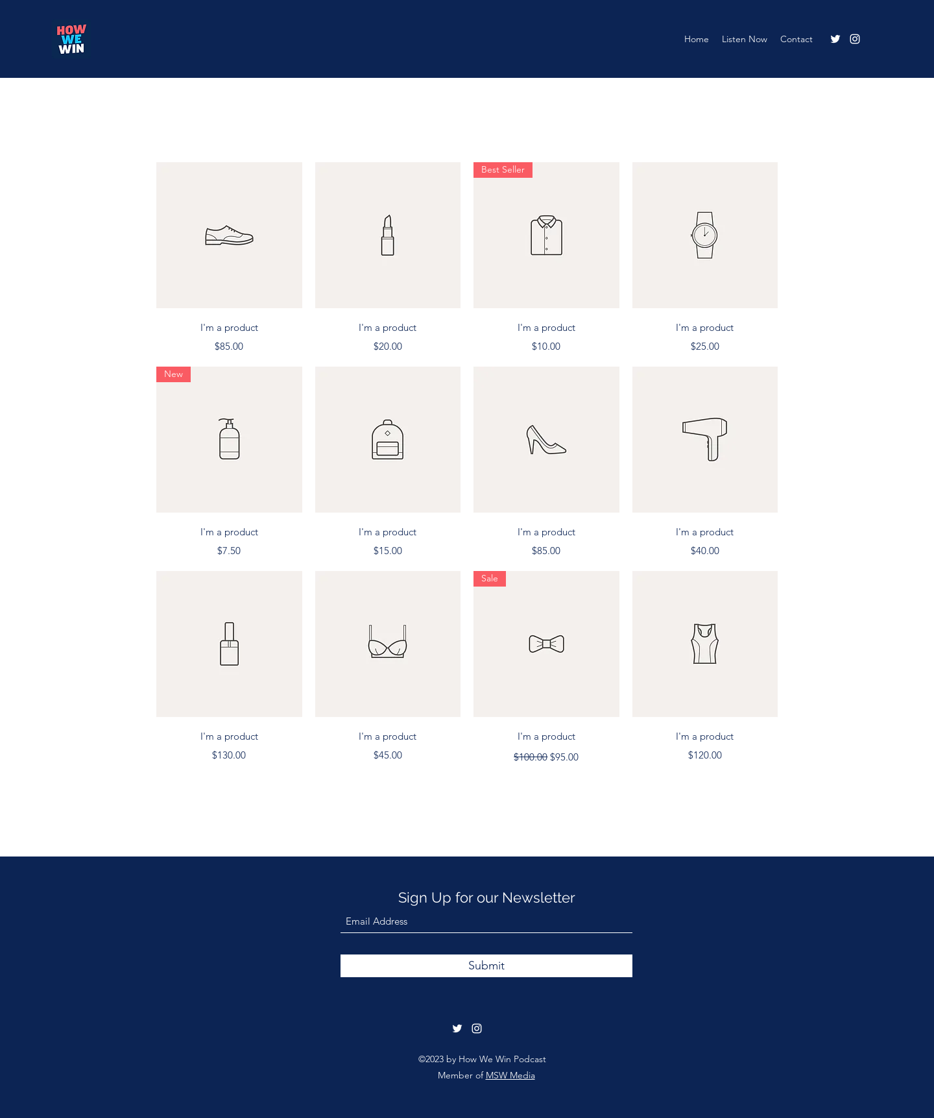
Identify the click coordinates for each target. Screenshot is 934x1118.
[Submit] (486, 965)
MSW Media (510, 1075)
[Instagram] (854, 38)
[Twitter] (835, 38)
